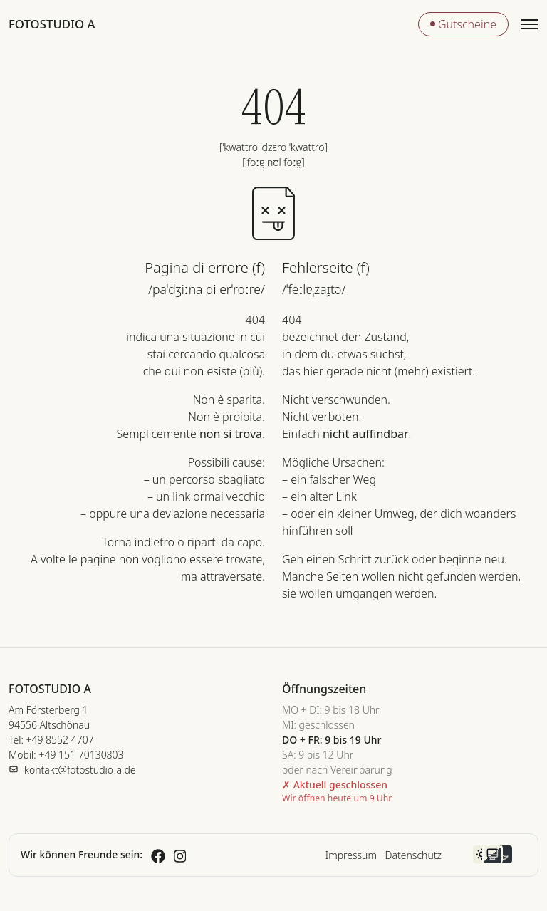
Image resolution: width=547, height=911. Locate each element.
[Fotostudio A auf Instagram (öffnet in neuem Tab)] (180, 854)
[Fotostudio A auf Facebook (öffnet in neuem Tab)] (158, 854)
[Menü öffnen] (529, 24)
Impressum (351, 855)
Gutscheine (463, 24)
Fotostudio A (52, 24)
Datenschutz (413, 855)
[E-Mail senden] (72, 769)
